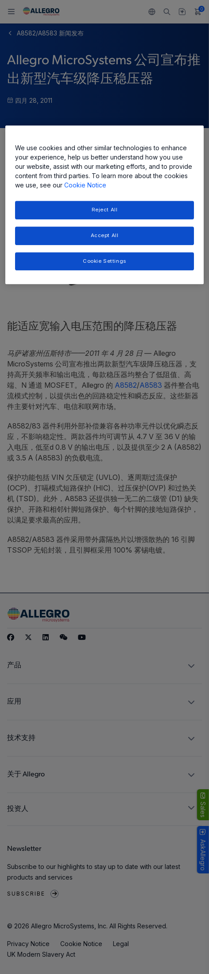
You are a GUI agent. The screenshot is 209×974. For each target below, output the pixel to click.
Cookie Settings (104, 261)
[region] (104, 204)
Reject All (105, 209)
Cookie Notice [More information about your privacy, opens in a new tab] (85, 185)
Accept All (105, 235)
